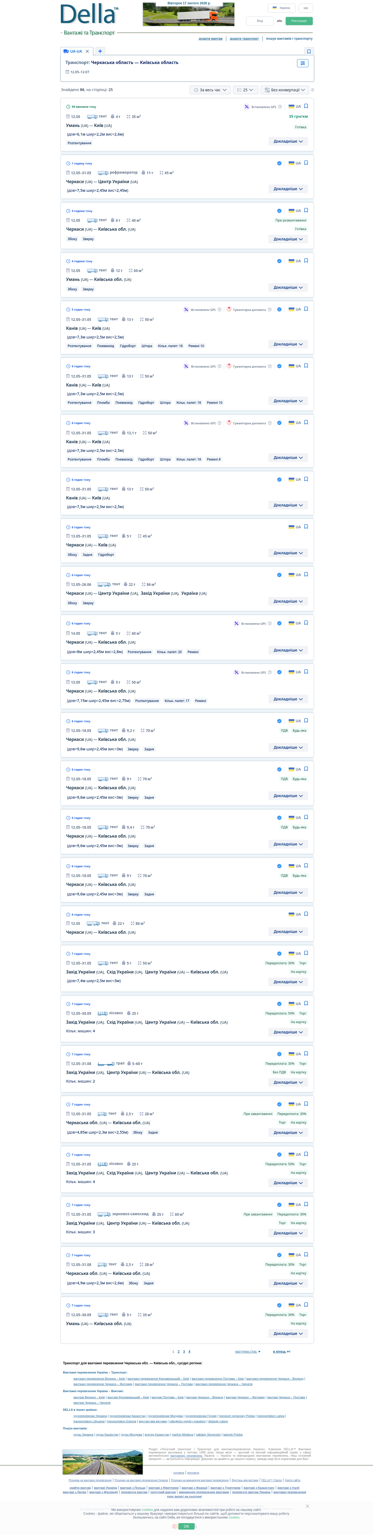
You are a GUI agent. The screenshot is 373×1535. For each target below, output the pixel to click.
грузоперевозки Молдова (165, 1416)
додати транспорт (244, 39)
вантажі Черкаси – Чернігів (92, 1402)
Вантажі (117, 1391)
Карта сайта (292, 1480)
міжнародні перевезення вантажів (204, 1492)
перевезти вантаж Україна (251, 1492)
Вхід (260, 20)
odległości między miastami (187, 1421)
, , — (147, 972)
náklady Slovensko (208, 1434)
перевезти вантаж (134, 1492)
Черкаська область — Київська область (122, 62)
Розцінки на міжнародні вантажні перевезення (200, 1480)
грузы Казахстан (107, 1434)
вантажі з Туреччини (226, 1487)
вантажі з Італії (288, 1487)
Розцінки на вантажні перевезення (90, 1480)
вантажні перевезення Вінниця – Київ (99, 1378)
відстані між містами (153, 1421)
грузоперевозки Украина (90, 1416)
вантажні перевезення (290, 1492)
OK (186, 1526)
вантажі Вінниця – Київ (89, 1397)
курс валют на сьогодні (184, 1496)
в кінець (279, 1351)
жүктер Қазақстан (157, 1434)
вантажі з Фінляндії (103, 1492)
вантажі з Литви (74, 1492)
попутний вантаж (163, 1492)
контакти (193, 1472)
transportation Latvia (270, 1416)
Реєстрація (299, 20)
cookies (147, 1510)
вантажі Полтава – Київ (168, 1397)
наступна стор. (246, 1351)
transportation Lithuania (89, 1421)
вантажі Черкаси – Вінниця (204, 1397)
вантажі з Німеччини (164, 1487)
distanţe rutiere (218, 1421)
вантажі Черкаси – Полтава (286, 1397)
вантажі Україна (105, 1487)
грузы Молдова (131, 1434)
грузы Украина (83, 1434)
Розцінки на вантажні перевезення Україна (141, 1480)
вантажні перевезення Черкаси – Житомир (103, 1384)
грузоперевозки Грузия (201, 1416)
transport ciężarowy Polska (237, 1416)
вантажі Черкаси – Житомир (245, 1397)
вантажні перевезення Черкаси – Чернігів (223, 1384)
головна (178, 1472)
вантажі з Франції (194, 1487)
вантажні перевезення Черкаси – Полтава (164, 1384)
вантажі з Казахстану (259, 1487)
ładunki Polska (233, 1434)
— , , (136, 593)
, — (127, 1072)
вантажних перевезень (186, 1455)
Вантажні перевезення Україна (85, 1372)
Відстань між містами (245, 1480)
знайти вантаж (80, 1487)
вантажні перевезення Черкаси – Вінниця (275, 1378)
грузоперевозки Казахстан (127, 1416)
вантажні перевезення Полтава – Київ (218, 1378)
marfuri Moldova (182, 1434)
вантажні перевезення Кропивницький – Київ (158, 1378)
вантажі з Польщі (132, 1487)
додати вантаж (211, 39)
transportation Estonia (121, 1421)
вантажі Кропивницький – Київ (128, 1397)
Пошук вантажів (74, 1428)
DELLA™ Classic (271, 1480)
